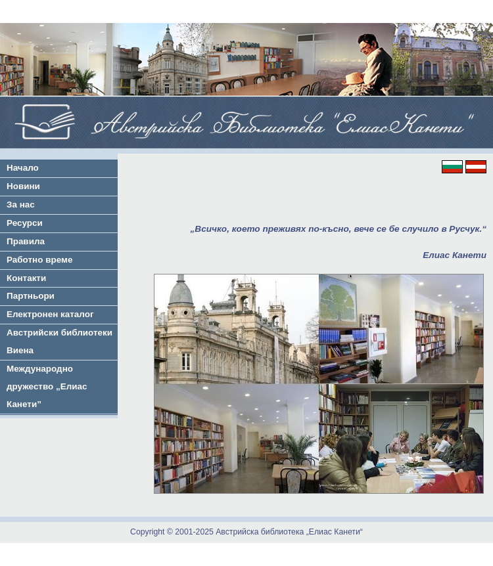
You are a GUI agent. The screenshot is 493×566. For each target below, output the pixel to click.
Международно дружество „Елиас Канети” (47, 386)
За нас (21, 204)
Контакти (26, 278)
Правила (26, 241)
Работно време (39, 260)
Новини (23, 186)
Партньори (31, 296)
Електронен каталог (50, 314)
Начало (23, 168)
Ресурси (25, 223)
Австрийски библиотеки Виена (59, 341)
